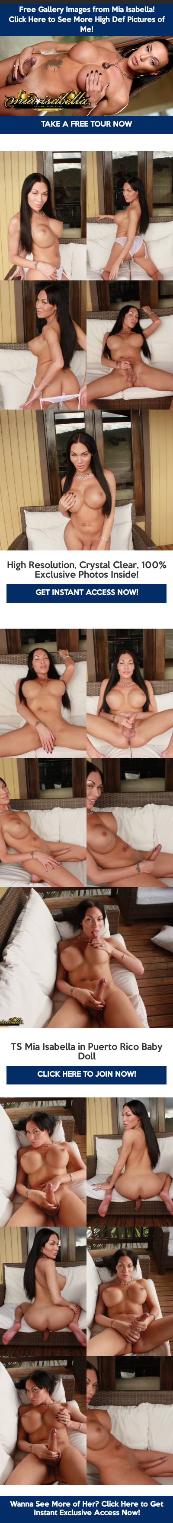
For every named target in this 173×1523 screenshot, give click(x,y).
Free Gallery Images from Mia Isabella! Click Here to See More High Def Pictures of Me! (87, 20)
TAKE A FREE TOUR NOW (86, 124)
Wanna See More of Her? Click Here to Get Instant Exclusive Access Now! (86, 1509)
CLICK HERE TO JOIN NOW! (86, 1075)
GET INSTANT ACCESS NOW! (86, 593)
